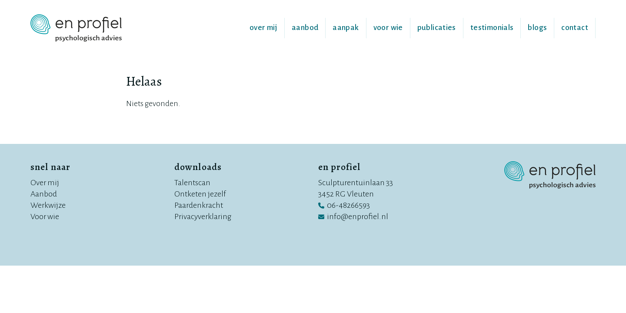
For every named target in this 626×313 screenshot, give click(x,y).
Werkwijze (48, 205)
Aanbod (305, 27)
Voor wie (388, 27)
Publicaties (436, 27)
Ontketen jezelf (200, 194)
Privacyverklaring (202, 216)
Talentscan (192, 182)
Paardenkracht (198, 205)
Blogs (537, 27)
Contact (574, 27)
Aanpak (346, 27)
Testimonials (492, 27)
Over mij (263, 27)
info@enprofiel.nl (357, 216)
